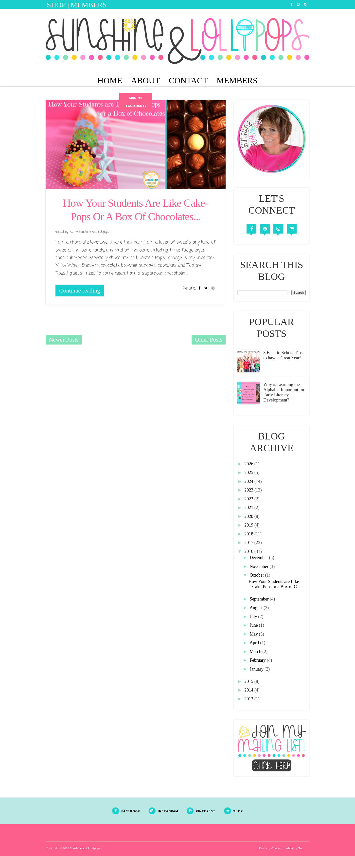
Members (236, 80)
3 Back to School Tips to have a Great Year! (282, 355)
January (257, 669)
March (256, 651)
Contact (188, 80)
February (258, 660)
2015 (249, 681)
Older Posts (208, 339)
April (255, 642)
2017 (249, 542)
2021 (249, 507)
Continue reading (79, 290)
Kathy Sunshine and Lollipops (89, 232)
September (260, 599)
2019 (249, 525)
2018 (249, 533)
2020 (249, 516)
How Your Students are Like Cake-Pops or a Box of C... (274, 584)
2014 (249, 690)
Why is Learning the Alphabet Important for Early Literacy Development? (283, 392)
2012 (249, 698)
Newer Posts (64, 339)
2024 (249, 481)
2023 (249, 490)
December (259, 557)
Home (109, 80)
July (254, 616)
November (259, 566)
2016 (249, 551)
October (257, 575)
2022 (249, 498)
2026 (249, 463)
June (254, 625)
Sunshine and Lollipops (85, 848)
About (145, 80)
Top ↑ (302, 848)
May (254, 634)
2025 (249, 472)
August (257, 607)
